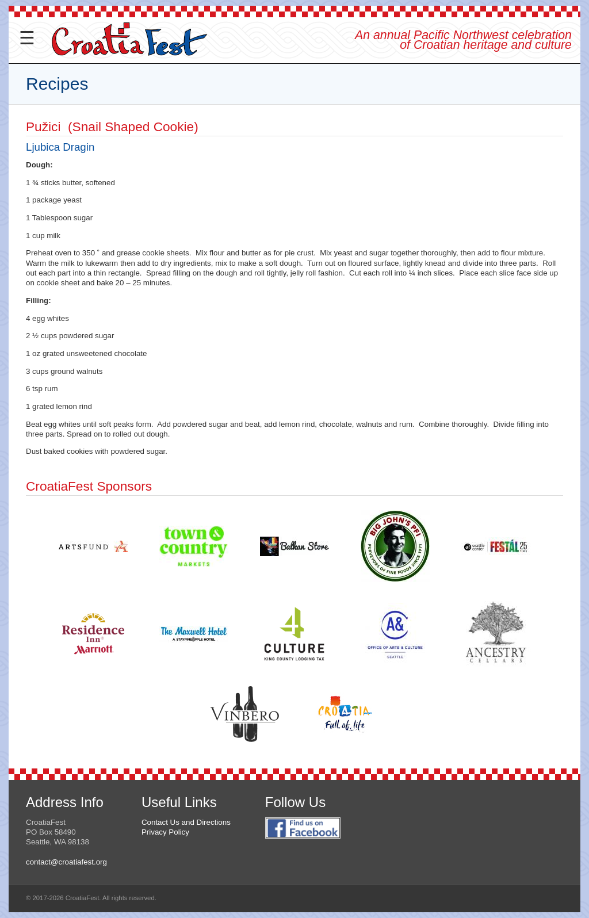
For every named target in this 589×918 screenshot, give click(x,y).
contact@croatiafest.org (66, 862)
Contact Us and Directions (186, 822)
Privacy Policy (165, 832)
